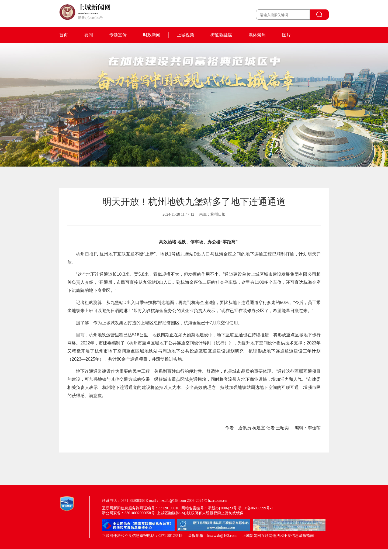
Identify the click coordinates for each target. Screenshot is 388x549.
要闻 (88, 35)
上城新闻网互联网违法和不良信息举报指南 (278, 536)
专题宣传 (118, 35)
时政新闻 (151, 35)
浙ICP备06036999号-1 (255, 508)
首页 (63, 35)
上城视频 (185, 35)
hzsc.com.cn (217, 501)
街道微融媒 (221, 35)
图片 (286, 35)
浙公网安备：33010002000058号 (128, 513)
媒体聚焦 (257, 35)
